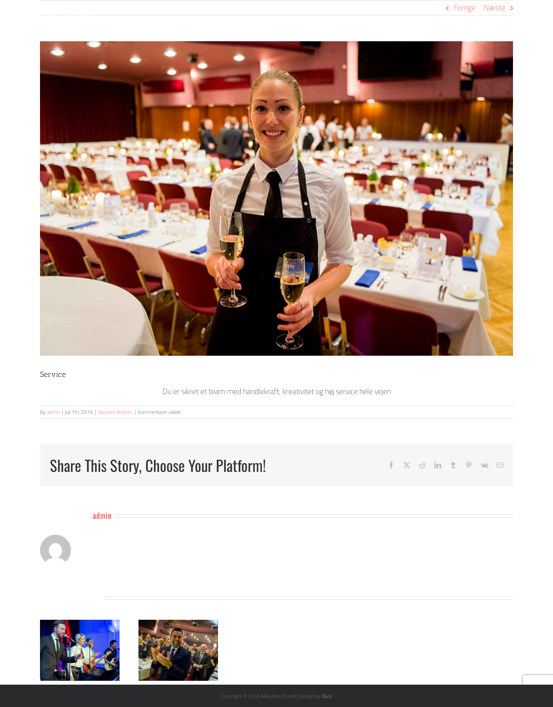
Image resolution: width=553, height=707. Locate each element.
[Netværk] (276, 198)
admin (53, 412)
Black (326, 696)
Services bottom (115, 412)
